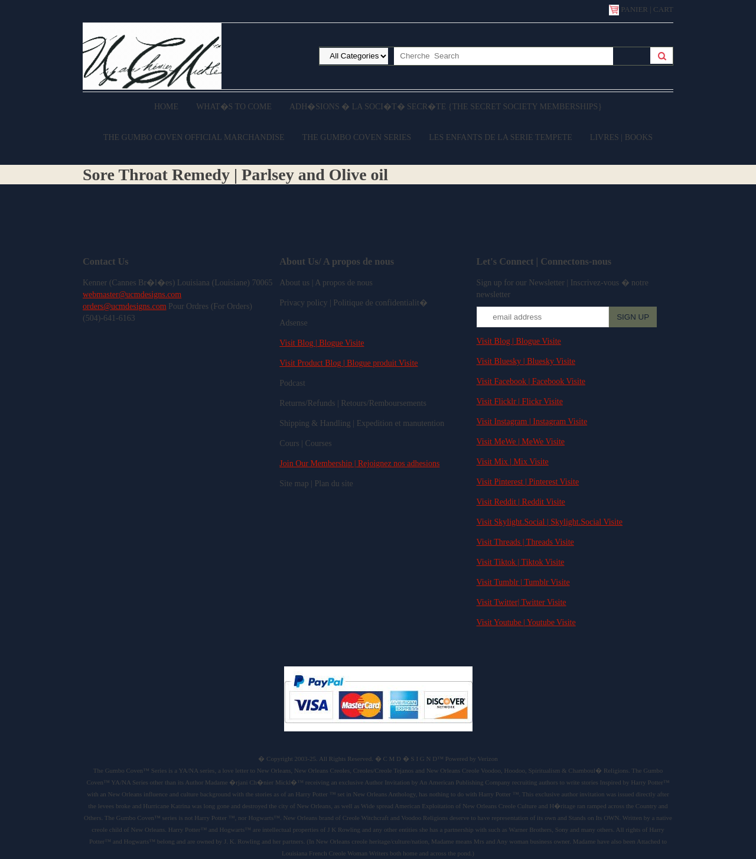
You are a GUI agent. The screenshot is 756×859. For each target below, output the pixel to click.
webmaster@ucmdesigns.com (132, 294)
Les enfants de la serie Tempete (500, 137)
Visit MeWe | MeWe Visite (521, 441)
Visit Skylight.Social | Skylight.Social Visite (550, 522)
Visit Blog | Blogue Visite (321, 343)
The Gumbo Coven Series (357, 137)
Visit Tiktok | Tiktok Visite (521, 562)
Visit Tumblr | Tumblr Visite (523, 582)
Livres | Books (621, 137)
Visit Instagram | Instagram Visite (532, 421)
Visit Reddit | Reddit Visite (521, 501)
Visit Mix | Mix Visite (513, 461)
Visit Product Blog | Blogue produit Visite (348, 363)
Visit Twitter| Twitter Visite (521, 602)
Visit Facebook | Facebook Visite (531, 381)
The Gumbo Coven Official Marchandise (194, 137)
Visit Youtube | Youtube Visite (526, 622)
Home (166, 106)
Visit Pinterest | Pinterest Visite (528, 481)
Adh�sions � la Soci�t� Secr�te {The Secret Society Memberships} (445, 106)
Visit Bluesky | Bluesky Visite (526, 361)
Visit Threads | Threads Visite (525, 542)
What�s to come (234, 106)
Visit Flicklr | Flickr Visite (520, 401)
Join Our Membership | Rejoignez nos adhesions (359, 463)
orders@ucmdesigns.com (125, 306)
